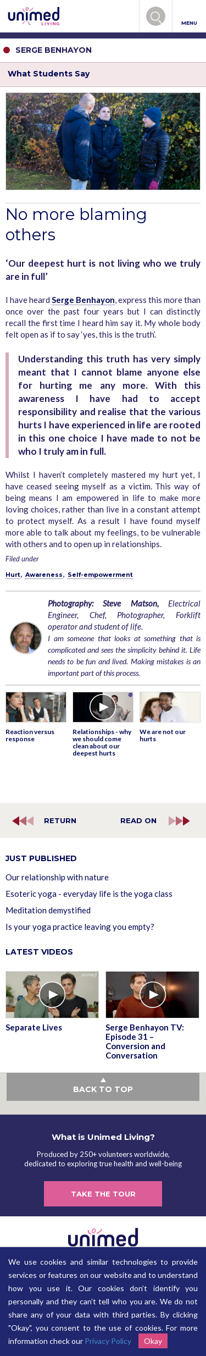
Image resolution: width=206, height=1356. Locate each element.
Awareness (44, 574)
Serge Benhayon (83, 300)
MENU (189, 17)
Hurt (12, 574)
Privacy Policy (108, 1341)
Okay (153, 1341)
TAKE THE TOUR (103, 1193)
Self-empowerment (100, 574)
